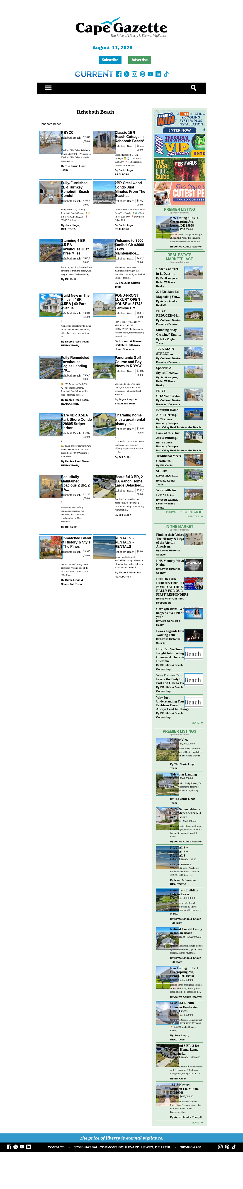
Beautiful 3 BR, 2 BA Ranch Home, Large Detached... (129, 481)
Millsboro (175, 821)
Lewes (173, 229)
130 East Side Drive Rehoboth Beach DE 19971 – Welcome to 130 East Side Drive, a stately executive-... (76, 155)
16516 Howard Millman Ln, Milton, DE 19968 (184, 1088)
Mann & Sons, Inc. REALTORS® (128, 574)
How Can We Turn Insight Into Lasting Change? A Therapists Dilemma (171, 655)
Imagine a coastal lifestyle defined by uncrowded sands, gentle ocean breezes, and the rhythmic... (186, 949)
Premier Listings (179, 731)
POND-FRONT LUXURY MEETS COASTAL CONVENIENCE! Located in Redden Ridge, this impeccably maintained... (129, 329)
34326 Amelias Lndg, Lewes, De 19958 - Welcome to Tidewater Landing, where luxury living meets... (185, 788)
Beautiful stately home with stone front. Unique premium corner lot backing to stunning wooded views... (186, 831)
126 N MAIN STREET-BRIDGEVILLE (167, 351)
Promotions (175, 511)
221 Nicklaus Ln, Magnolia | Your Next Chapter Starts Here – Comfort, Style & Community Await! (168, 294)
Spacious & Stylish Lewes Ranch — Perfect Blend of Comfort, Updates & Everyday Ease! (168, 370)
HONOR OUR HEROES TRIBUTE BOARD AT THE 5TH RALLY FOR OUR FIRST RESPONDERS (172, 587)
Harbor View (179, 739)
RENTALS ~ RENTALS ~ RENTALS (124, 542)
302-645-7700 (190, 1147)
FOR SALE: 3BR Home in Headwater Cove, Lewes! (184, 1007)
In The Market (179, 526)
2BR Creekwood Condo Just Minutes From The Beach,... (130, 189)
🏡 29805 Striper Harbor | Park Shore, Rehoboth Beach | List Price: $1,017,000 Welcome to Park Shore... (76, 451)
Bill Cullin (71, 279)
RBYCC (67, 133)
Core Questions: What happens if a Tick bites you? (171, 612)
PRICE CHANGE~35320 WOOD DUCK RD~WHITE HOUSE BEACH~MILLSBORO (168, 393)
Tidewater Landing (183, 774)
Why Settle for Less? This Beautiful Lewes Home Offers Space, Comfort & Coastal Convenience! (168, 493)
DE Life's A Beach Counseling (169, 666)
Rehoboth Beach (70, 137)
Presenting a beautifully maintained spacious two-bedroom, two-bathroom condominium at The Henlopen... (73, 514)
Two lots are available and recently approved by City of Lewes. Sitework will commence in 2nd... (185, 908)
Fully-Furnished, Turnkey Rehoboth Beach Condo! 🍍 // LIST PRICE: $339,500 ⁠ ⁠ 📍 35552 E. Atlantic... (75, 214)
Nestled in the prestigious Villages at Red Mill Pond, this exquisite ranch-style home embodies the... (186, 238)
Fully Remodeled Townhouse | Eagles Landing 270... (75, 364)
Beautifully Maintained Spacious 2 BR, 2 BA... (75, 483)
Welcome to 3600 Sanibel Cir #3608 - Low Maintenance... (129, 247)
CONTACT (56, 1147)
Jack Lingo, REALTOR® (124, 172)
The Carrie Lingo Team (73, 167)
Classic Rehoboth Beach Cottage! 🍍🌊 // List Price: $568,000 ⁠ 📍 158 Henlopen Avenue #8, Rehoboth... (128, 160)
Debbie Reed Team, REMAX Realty (75, 343)
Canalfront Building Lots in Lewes (184, 892)
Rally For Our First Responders (170, 600)
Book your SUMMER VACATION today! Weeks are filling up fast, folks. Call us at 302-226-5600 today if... (129, 562)
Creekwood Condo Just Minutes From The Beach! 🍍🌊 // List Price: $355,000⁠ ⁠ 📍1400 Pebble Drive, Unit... (130, 214)
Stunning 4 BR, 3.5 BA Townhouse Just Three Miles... (75, 247)
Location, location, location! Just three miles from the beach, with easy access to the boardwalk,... (76, 271)
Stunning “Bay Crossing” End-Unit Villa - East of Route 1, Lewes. (167, 332)
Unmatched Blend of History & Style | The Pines (76, 542)
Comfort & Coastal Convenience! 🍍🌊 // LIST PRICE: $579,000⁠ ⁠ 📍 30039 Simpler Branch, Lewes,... (186, 1025)
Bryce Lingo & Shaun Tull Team (126, 401)
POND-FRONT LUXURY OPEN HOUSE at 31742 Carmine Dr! (128, 302)
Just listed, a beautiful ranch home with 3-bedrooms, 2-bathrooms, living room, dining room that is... (129, 504)
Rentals (193, 516)
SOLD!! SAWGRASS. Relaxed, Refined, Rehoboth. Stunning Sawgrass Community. (168, 474)
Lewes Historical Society (168, 552)
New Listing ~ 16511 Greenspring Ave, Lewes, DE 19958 (184, 221)
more (195, 722)
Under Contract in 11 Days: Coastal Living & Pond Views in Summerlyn (168, 271)
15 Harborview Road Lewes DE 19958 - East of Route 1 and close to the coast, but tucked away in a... (186, 753)
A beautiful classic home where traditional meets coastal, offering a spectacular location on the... (129, 446)
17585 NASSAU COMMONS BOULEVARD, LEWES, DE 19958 (122, 1147)
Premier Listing (179, 209)
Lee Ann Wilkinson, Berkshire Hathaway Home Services (129, 345)
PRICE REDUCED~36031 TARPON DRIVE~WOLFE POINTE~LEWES (168, 313)
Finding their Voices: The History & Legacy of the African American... (171, 540)
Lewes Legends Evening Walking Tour (172, 633)
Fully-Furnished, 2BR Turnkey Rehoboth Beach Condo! (75, 189)
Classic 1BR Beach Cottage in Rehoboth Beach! (129, 137)
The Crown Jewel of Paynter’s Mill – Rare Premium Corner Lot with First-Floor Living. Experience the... (185, 1106)
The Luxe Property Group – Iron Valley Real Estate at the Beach (178, 423)
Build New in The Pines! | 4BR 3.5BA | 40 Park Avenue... (75, 302)
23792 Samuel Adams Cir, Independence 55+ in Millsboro (186, 813)
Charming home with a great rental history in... (130, 419)
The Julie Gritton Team (127, 284)
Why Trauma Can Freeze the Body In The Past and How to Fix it (172, 679)
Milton (173, 1096)
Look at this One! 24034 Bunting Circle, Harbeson (168, 435)
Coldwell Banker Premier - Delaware (168, 322)
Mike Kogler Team (165, 341)
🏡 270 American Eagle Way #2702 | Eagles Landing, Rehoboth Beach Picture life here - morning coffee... (75, 389)
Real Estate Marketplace (179, 257)
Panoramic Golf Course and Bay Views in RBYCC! (129, 362)
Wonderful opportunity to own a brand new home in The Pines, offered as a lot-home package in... (76, 331)
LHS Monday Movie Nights (170, 562)
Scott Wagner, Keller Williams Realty (167, 281)
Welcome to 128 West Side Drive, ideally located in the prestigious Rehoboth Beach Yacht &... (128, 389)
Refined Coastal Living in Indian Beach (186, 931)
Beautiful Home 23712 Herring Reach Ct (167, 412)
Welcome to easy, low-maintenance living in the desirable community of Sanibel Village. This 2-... (130, 272)
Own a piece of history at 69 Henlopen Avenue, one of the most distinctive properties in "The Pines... (74, 569)
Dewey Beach (177, 936)
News (194, 511)
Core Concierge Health (168, 622)
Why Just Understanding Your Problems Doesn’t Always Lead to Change (172, 703)
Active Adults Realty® (188, 246)
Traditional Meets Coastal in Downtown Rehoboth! (168, 458)
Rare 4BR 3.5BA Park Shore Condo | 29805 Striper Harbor (76, 421)
